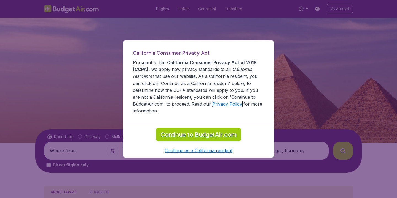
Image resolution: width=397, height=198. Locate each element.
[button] (198, 150)
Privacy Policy (227, 104)
